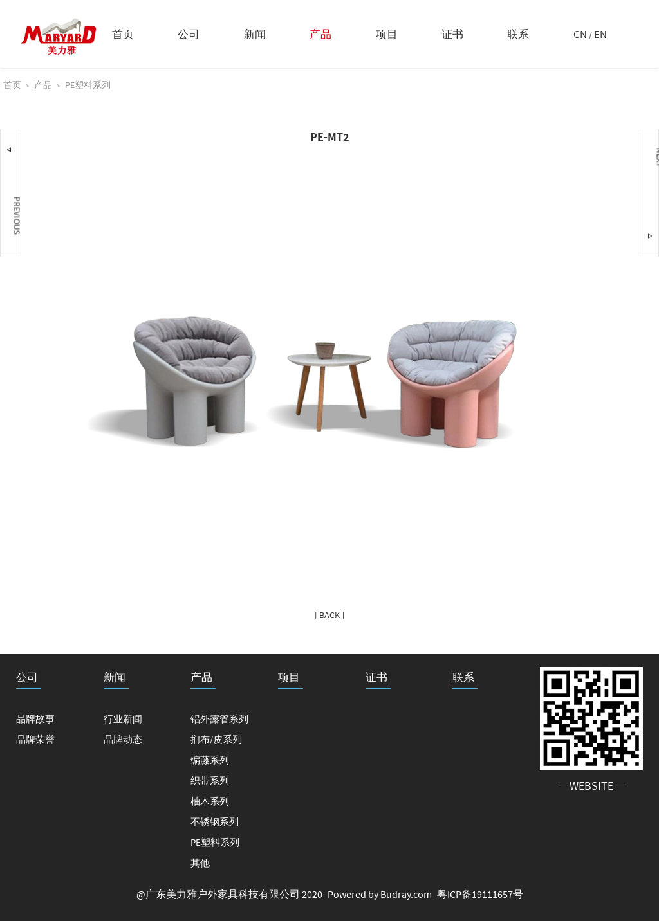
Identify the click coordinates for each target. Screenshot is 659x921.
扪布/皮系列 (216, 739)
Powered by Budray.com (380, 894)
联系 (518, 34)
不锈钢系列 (214, 822)
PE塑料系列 (88, 85)
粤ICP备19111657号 (480, 894)
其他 (200, 863)
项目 (387, 34)
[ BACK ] (329, 615)
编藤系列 (209, 760)
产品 (320, 34)
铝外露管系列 (219, 719)
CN (580, 34)
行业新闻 (123, 719)
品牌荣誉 (35, 739)
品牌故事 (35, 719)
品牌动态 (123, 739)
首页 (123, 34)
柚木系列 (209, 801)
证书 (452, 34)
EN (600, 34)
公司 (189, 34)
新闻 (255, 34)
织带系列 (209, 780)
